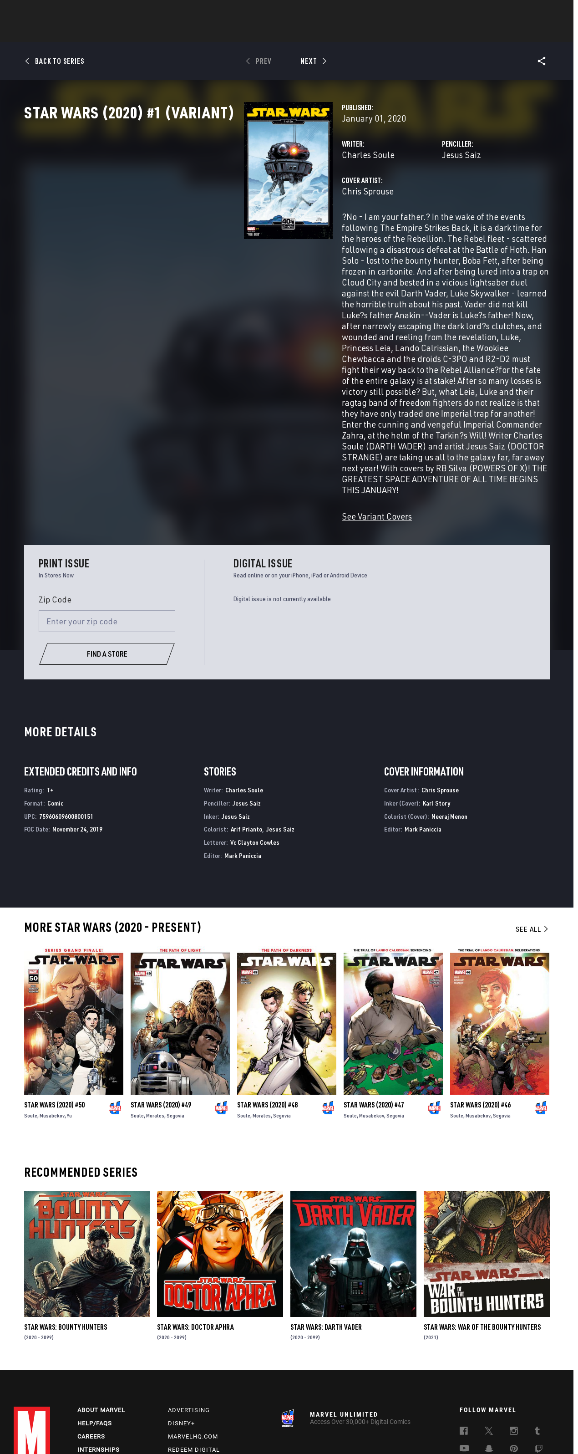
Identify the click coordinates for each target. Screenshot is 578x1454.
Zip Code (55, 519)
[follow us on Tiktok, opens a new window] (464, 1390)
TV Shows (314, 32)
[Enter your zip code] (107, 541)
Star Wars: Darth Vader (326, 1246)
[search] (548, 11)
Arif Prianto (246, 749)
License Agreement (420, 1432)
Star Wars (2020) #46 (480, 1024)
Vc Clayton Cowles (254, 762)
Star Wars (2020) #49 (161, 1024)
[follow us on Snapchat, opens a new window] (489, 1372)
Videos (388, 32)
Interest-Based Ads (475, 1432)
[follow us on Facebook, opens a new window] (464, 1354)
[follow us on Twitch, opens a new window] (539, 1372)
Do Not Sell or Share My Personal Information (247, 1432)
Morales (155, 1035)
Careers (91, 1358)
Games (353, 32)
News (151, 32)
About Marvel (101, 1332)
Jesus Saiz (384, 194)
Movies (274, 32)
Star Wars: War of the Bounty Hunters (482, 1246)
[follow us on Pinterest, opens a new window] (514, 1371)
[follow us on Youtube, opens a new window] (464, 1371)
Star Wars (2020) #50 (54, 1024)
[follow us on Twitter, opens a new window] (489, 1354)
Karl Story (436, 723)
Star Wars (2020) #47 (374, 1024)
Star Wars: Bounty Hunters (65, 1246)
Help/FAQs (94, 1345)
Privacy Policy (85, 1432)
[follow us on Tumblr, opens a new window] (537, 1354)
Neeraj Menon (449, 736)
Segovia (175, 1035)
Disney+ (181, 1345)
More (421, 32)
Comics (185, 32)
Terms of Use (43, 1432)
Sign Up (76, 12)
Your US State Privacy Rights (147, 1432)
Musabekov (52, 1035)
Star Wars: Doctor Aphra (195, 1246)
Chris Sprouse (214, 231)
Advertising (189, 1332)
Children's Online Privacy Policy (350, 1432)
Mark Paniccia (242, 775)
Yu (69, 1035)
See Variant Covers (223, 436)
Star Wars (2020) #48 (267, 1024)
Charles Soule (214, 194)
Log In (47, 12)
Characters (230, 32)
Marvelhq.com (193, 1358)
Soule (30, 1035)
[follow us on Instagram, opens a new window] (514, 1354)
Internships (98, 1371)
